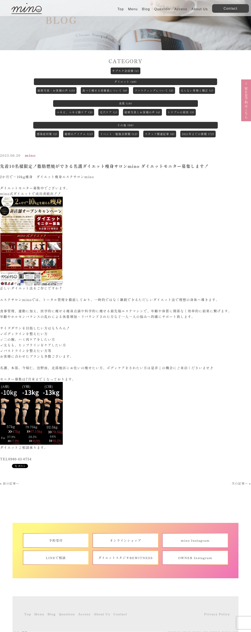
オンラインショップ (125, 540)
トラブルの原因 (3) (181, 112)
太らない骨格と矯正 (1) (197, 90)
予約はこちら (246, 100)
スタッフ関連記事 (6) (160, 134)
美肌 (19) (125, 103)
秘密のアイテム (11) (79, 134)
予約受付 (56, 540)
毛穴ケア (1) (108, 112)
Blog (146, 9)
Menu (133, 9)
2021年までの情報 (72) (198, 134)
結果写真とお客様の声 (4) (142, 112)
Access (180, 9)
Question (162, 9)
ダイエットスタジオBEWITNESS (125, 557)
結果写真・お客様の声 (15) (56, 90)
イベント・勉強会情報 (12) (119, 134)
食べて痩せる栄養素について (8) (104, 90)
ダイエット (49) (125, 82)
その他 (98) (125, 125)
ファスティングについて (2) (153, 90)
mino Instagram (195, 540)
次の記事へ (240, 483)
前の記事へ (11, 483)
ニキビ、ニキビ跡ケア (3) (75, 112)
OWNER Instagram (195, 557)
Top (121, 9)
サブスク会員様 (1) (125, 71)
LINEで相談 (56, 557)
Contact (120, 614)
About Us (199, 9)
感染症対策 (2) (47, 134)
